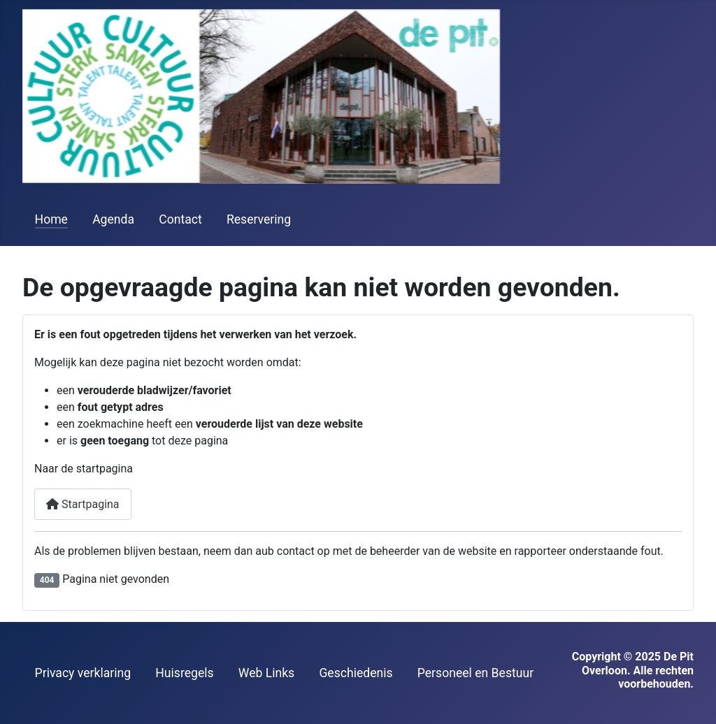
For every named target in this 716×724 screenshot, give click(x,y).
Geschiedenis (355, 673)
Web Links (266, 673)
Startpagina (83, 504)
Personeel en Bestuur (475, 673)
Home (51, 219)
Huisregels (184, 673)
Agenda (113, 219)
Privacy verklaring (83, 673)
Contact (180, 219)
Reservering (259, 219)
